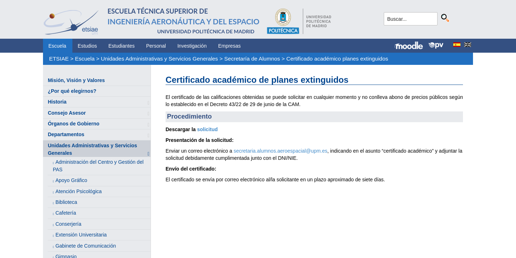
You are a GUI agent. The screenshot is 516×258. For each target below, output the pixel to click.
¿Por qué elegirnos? (72, 91)
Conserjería (68, 224)
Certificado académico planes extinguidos (337, 59)
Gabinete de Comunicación (86, 246)
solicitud (207, 129)
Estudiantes (122, 46)
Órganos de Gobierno (73, 123)
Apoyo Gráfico (71, 180)
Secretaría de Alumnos (252, 59)
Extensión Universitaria (81, 235)
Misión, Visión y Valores (76, 80)
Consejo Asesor (67, 113)
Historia (57, 102)
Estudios (87, 46)
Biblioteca (66, 202)
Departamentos (66, 134)
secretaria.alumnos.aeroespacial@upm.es (281, 151)
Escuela (57, 46)
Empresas (229, 46)
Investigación (192, 46)
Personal (156, 46)
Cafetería (66, 213)
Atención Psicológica (79, 191)
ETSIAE (59, 59)
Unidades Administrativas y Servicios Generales (159, 59)
